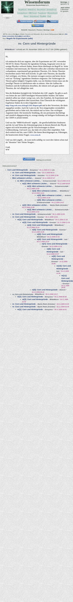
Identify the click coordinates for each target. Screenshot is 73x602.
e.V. (47, 5)
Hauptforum (22, 9)
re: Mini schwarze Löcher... (29, 181)
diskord (38, 178)
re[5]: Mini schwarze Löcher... (50, 195)
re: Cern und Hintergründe (24, 172)
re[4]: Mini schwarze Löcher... (45, 191)
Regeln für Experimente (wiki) (19, 38)
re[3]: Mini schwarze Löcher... (40, 186)
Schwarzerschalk (49, 181)
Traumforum (42, 13)
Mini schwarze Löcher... (22, 178)
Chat (49, 16)
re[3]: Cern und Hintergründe (35, 222)
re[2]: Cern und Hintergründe (30, 219)
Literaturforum (22, 13)
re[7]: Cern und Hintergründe (54, 244)
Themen (39, 30)
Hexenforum (41, 9)
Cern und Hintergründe (17, 170)
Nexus (26, 16)
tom (39, 173)
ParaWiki (43, 16)
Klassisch (31, 30)
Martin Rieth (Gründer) (59, 205)
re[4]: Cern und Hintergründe (40, 225)
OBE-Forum (32, 13)
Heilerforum (32, 9)
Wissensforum (52, 13)
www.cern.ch (35, 135)
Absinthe (41, 175)
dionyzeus (34, 170)
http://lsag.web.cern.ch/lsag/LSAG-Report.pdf (24, 105)
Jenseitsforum (51, 9)
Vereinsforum (34, 16)
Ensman (41, 217)
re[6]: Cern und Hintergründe (49, 234)
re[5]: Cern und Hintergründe (44, 230)
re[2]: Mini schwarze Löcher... (35, 183)
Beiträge (47, 30)
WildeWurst (10, 49)
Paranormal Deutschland (36, 5)
